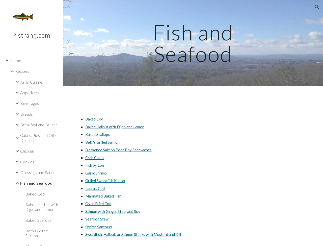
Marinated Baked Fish (103, 196)
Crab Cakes (94, 158)
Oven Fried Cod (98, 204)
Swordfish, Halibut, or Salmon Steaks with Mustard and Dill (133, 234)
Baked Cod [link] (35, 193)
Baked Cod (94, 119)
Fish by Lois (94, 165)
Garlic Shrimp (96, 173)
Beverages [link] (29, 103)
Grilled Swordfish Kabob (105, 181)
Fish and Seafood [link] (36, 183)
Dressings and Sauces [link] (38, 172)
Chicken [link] (27, 151)
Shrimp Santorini (98, 227)
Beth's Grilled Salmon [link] (36, 233)
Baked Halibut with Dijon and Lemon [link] (41, 207)
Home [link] (15, 60)
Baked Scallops (97, 134)
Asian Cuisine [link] (31, 82)
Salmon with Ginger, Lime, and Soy (112, 211)
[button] (317, 7)
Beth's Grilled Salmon (102, 142)
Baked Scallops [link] (38, 220)
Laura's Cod (95, 188)
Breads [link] (26, 114)
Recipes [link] (22, 71)
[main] (192, 43)
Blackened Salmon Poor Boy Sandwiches (118, 150)
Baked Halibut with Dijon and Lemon (114, 127)
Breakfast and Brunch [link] (39, 124)
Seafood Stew (97, 219)
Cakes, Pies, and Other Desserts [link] (39, 137)
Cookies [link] (27, 161)
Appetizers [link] (29, 92)
